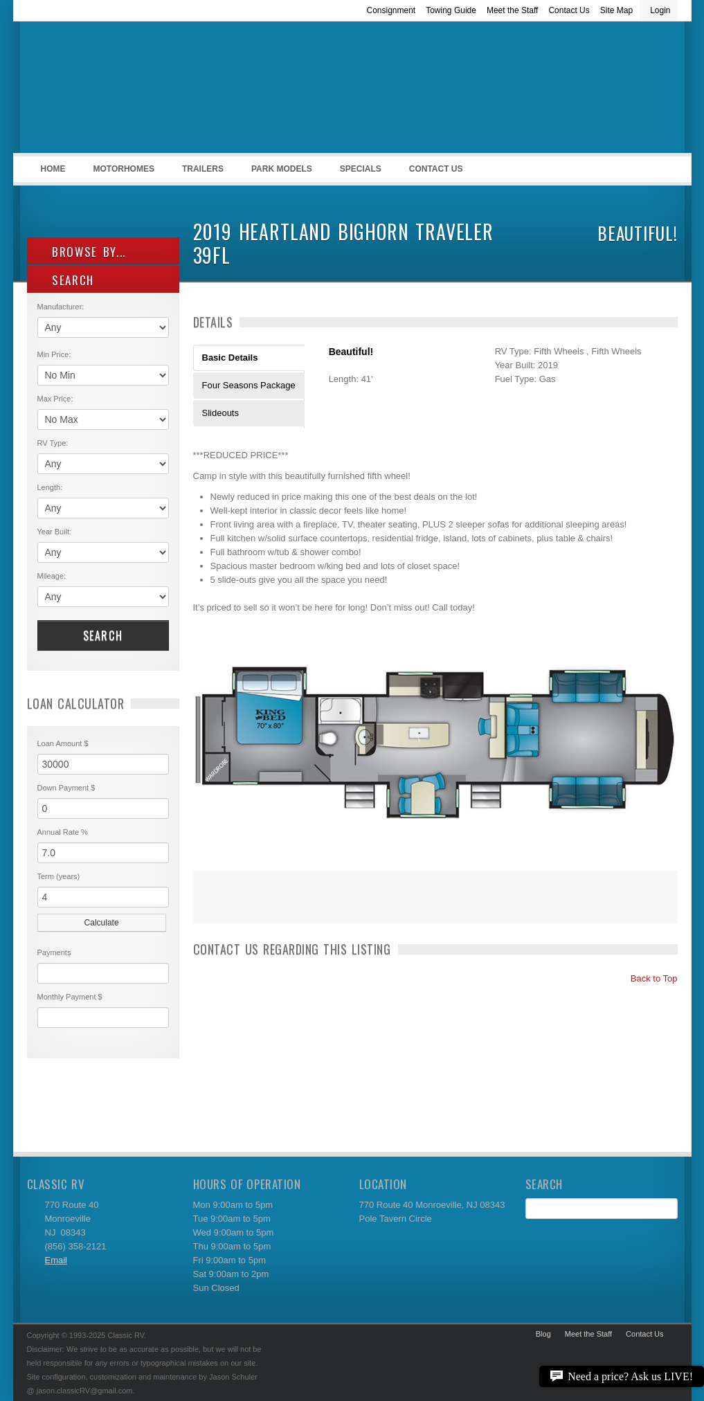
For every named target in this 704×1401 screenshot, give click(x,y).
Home (53, 169)
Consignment (390, 10)
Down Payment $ (66, 788)
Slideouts (220, 413)
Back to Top (647, 978)
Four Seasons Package (249, 385)
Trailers (200, 173)
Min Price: (54, 354)
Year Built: (54, 531)
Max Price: (55, 399)
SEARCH (66, 280)
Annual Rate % (62, 832)
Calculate (101, 923)
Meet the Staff (513, 10)
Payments (54, 952)
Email (56, 1260)
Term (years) (58, 876)
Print (210, 906)
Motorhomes (122, 173)
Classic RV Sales (131, 90)
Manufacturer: (60, 306)
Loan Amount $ (63, 743)
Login (660, 10)
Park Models (281, 169)
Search (103, 635)
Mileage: (51, 576)
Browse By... (82, 251)
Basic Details (230, 357)
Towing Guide (451, 10)
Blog (543, 1334)
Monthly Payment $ (69, 997)
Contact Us (568, 10)
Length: (50, 487)
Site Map (616, 10)
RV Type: (53, 443)
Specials (360, 169)
